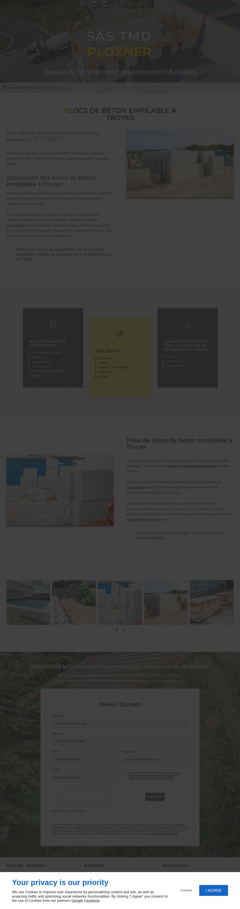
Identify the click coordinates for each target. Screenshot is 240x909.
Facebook (92, 901)
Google (77, 901)
